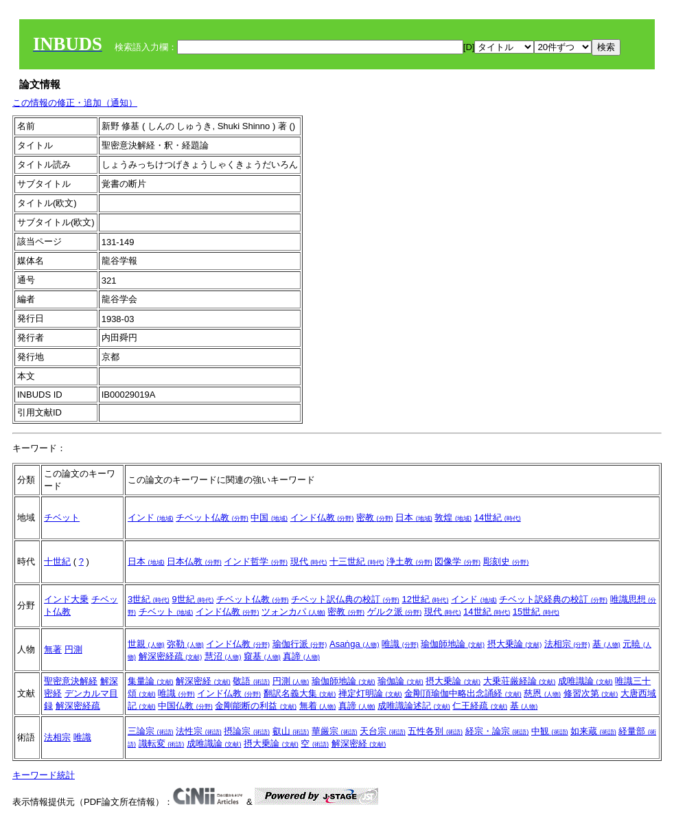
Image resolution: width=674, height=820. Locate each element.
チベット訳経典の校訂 (553, 599)
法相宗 (567, 644)
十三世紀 (356, 561)
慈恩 (542, 693)
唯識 (400, 644)
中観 (549, 731)
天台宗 (383, 731)
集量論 (151, 681)
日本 (413, 517)
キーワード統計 (43, 775)
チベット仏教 (212, 517)
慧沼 (223, 656)
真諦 (301, 656)
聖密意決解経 (70, 681)
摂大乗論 (514, 644)
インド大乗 (66, 599)
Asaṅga (354, 644)
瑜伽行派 (299, 644)
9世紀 (192, 599)
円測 (73, 649)
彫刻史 (506, 561)
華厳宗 (335, 731)
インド (151, 517)
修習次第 (590, 693)
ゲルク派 (394, 611)
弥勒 (185, 644)
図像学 (457, 561)
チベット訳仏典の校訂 (345, 599)
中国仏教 (185, 706)
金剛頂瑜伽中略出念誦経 (463, 693)
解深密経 (203, 681)
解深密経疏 (170, 656)
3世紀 (149, 599)
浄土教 (409, 561)
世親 (146, 644)
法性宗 (199, 731)
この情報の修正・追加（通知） (74, 103)
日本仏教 (194, 561)
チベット (62, 517)
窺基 (262, 656)
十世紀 (57, 561)
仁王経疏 (479, 706)
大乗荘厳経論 (519, 681)
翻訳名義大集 (300, 693)
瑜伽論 (400, 681)
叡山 (291, 731)
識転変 (162, 743)
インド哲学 (256, 561)
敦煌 (453, 517)
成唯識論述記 (413, 706)
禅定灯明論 (370, 693)
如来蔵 (593, 731)
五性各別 (435, 731)
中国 (269, 517)
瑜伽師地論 (453, 644)
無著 (53, 649)
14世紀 (497, 517)
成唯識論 (585, 681)
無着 (317, 706)
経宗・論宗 (497, 731)
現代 (308, 561)
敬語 (251, 681)
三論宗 (151, 731)
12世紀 (425, 599)
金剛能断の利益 (256, 706)
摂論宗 (247, 731)
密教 (374, 517)
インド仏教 (322, 517)
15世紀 (536, 611)
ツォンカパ (293, 611)
